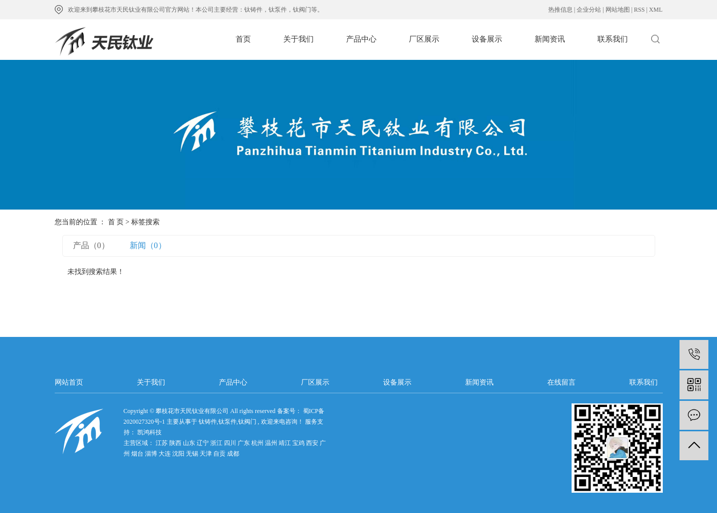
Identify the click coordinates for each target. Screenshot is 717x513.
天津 (206, 453)
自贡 (219, 453)
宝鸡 (298, 443)
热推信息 (560, 9)
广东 (244, 443)
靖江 (285, 443)
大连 (165, 453)
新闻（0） (148, 245)
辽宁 (203, 443)
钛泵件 (227, 421)
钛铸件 (208, 421)
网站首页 (69, 382)
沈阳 (178, 453)
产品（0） (91, 245)
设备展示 (487, 39)
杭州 (257, 443)
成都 (233, 453)
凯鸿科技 (149, 432)
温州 (271, 443)
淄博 (151, 453)
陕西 (175, 443)
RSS (639, 9)
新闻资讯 (550, 39)
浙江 (216, 443)
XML (656, 9)
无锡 (192, 453)
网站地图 (618, 9)
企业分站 (589, 9)
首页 (243, 39)
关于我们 (298, 39)
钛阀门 (247, 421)
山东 (189, 443)
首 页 (116, 222)
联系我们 (612, 39)
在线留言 (561, 382)
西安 (312, 443)
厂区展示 (424, 39)
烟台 (137, 453)
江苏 (162, 443)
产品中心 (361, 39)
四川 (230, 443)
